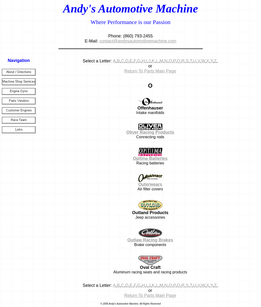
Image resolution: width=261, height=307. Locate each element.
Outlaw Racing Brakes (150, 240)
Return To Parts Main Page (150, 71)
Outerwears (150, 184)
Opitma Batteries (150, 158)
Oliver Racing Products (150, 132)
